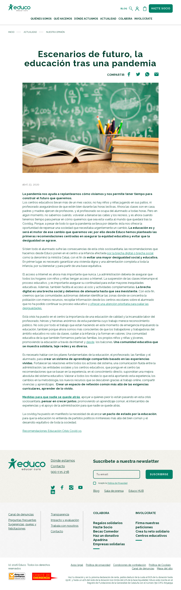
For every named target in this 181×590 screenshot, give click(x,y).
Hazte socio (160, 8)
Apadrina (100, 540)
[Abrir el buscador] (131, 8)
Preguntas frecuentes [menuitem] (22, 520)
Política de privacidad (98, 565)
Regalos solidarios (107, 523)
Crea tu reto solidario (153, 531)
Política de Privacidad (117, 483)
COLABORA (101, 513)
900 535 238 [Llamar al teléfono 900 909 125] (60, 472)
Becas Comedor (106, 531)
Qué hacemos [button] (63, 18)
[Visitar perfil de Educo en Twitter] (53, 487)
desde (90, 342)
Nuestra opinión (55, 32)
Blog (124, 8)
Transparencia (60, 514)
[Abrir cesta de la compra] (145, 8)
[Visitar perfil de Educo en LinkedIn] (53, 491)
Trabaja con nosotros (64, 525)
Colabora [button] (125, 18)
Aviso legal (77, 565)
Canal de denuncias (21, 514)
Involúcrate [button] (143, 18)
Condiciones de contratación (129, 565)
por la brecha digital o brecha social (130, 253)
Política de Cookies (160, 565)
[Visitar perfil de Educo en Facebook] (62, 487)
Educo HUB (136, 491)
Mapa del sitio (165, 568)
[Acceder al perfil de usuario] (138, 8)
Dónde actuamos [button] (86, 18)
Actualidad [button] (108, 18)
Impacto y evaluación (65, 520)
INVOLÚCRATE (146, 513)
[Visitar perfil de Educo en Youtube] (80, 487)
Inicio (11, 32)
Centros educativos (151, 535)
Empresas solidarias (109, 544)
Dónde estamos (63, 460)
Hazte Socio (102, 527)
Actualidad (30, 32)
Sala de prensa (114, 491)
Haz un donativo (106, 535)
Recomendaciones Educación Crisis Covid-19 (51, 431)
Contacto (58, 466)
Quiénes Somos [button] (41, 18)
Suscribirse (159, 474)
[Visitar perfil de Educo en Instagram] (71, 487)
